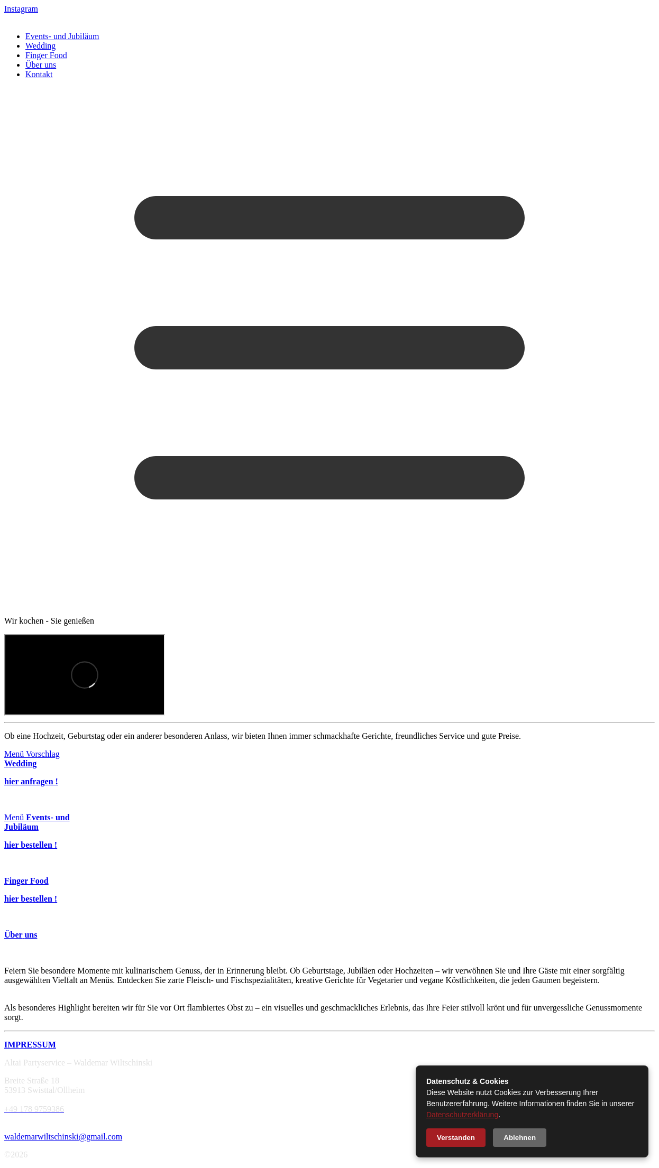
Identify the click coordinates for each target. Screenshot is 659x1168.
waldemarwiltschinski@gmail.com (63, 1136)
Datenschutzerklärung (462, 1114)
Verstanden (456, 1138)
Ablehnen (520, 1138)
